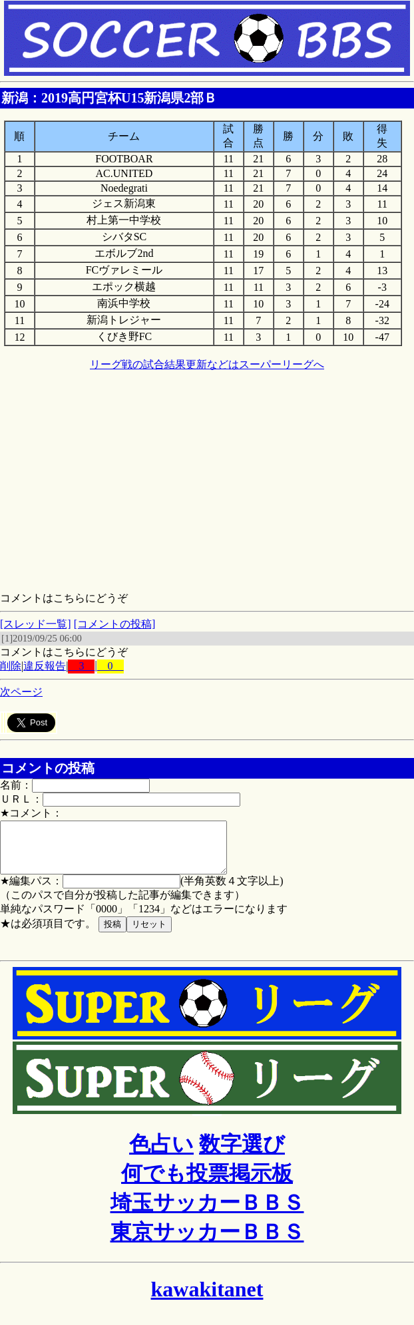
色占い (161, 1154)
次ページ (21, 691)
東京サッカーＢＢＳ (207, 1242)
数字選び (242, 1154)
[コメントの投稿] (115, 624)
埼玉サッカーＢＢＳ (207, 1213)
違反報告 (44, 665)
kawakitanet (207, 1299)
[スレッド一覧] (35, 624)
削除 (10, 665)
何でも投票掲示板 (207, 1183)
